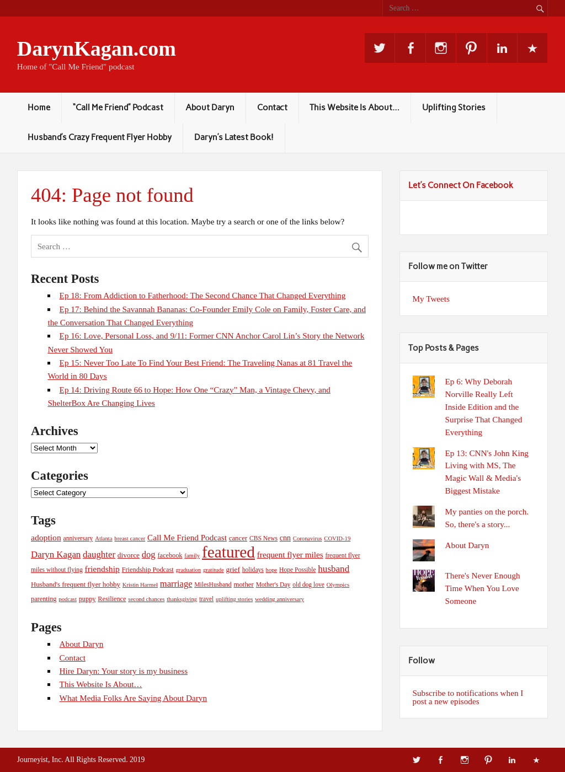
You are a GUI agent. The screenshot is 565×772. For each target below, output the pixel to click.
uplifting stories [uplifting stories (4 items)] (234, 599)
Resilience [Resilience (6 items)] (112, 599)
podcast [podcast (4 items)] (67, 599)
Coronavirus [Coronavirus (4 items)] (307, 538)
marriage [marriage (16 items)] (176, 583)
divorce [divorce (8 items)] (129, 555)
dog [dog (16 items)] (149, 554)
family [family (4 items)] (192, 556)
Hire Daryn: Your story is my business (124, 670)
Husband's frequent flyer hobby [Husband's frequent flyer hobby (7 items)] (75, 584)
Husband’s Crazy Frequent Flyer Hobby (100, 137)
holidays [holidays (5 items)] (253, 569)
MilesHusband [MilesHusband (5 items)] (212, 584)
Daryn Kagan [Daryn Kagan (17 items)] (56, 554)
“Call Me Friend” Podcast (118, 107)
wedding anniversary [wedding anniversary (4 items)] (279, 599)
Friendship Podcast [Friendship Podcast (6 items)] (148, 569)
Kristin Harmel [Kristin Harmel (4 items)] (140, 585)
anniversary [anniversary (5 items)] (78, 538)
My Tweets (431, 298)
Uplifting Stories (454, 107)
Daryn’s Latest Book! (234, 137)
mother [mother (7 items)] (243, 584)
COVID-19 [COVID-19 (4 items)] (337, 538)
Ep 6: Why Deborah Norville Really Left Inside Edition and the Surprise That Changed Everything (484, 406)
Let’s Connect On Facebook (460, 185)
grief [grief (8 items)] (233, 569)
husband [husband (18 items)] (333, 569)
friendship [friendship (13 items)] (101, 568)
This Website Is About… (354, 107)
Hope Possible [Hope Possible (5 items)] (297, 569)
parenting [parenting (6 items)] (44, 599)
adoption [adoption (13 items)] (46, 537)
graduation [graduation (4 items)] (188, 570)
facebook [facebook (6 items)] (169, 555)
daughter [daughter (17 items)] (99, 554)
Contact (272, 107)
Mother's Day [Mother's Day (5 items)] (273, 584)
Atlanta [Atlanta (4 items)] (103, 538)
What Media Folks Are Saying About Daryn (133, 698)
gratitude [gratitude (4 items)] (213, 570)
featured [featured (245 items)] (228, 552)
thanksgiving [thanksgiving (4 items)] (182, 599)
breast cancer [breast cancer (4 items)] (129, 538)
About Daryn (209, 107)
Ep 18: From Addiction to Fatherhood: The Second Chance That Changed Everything (203, 295)
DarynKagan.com (96, 48)
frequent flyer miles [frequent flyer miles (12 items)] (290, 554)
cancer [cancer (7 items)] (238, 538)
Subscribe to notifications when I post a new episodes (468, 697)
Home (39, 107)
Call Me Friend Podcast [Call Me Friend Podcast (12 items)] (187, 537)
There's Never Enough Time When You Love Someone (482, 588)
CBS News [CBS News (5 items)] (263, 538)
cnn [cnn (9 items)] (285, 538)
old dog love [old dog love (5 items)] (308, 584)
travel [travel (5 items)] (206, 599)
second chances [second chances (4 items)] (146, 599)
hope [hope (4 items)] (272, 570)
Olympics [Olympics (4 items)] (338, 585)
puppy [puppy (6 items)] (87, 599)
